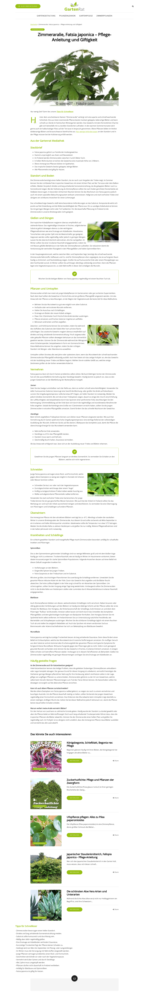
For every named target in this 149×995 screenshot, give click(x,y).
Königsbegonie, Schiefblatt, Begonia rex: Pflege (90, 744)
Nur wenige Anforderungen (87, 131)
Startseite (33, 24)
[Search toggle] (133, 6)
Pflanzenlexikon (67, 16)
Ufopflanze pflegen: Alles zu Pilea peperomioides (85, 818)
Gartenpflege (86, 16)
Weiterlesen (74, 761)
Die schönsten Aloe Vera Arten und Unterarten (87, 893)
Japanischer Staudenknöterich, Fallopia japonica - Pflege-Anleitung (89, 855)
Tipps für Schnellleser (64, 111)
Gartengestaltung (46, 16)
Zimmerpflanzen (104, 16)
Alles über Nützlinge (28, 6)
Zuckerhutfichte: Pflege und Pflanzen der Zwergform (90, 781)
